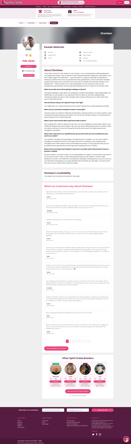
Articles (81, 6)
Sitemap (41, 443)
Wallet (44, 6)
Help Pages (45, 424)
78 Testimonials (28, 71)
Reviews (75, 6)
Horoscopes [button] (67, 6)
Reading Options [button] (56, 6)
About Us (19, 422)
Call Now (28, 66)
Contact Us (45, 420)
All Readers (31, 23)
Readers (19, 424)
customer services (96, 426)
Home (21, 23)
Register (119, 2)
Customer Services (89, 6)
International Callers (32, 443)
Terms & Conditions (72, 424)
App (49, 6)
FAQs (43, 422)
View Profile (55, 384)
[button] (126, 439)
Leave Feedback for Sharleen (56, 348)
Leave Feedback (29, 75)
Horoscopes (20, 427)
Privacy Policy (70, 420)
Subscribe (102, 410)
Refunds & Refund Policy (73, 422)
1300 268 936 (48, 12)
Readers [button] (38, 6)
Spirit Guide (42, 23)
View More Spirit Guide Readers (77, 391)
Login (126, 2)
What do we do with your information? (77, 425)
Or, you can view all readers (78, 396)
